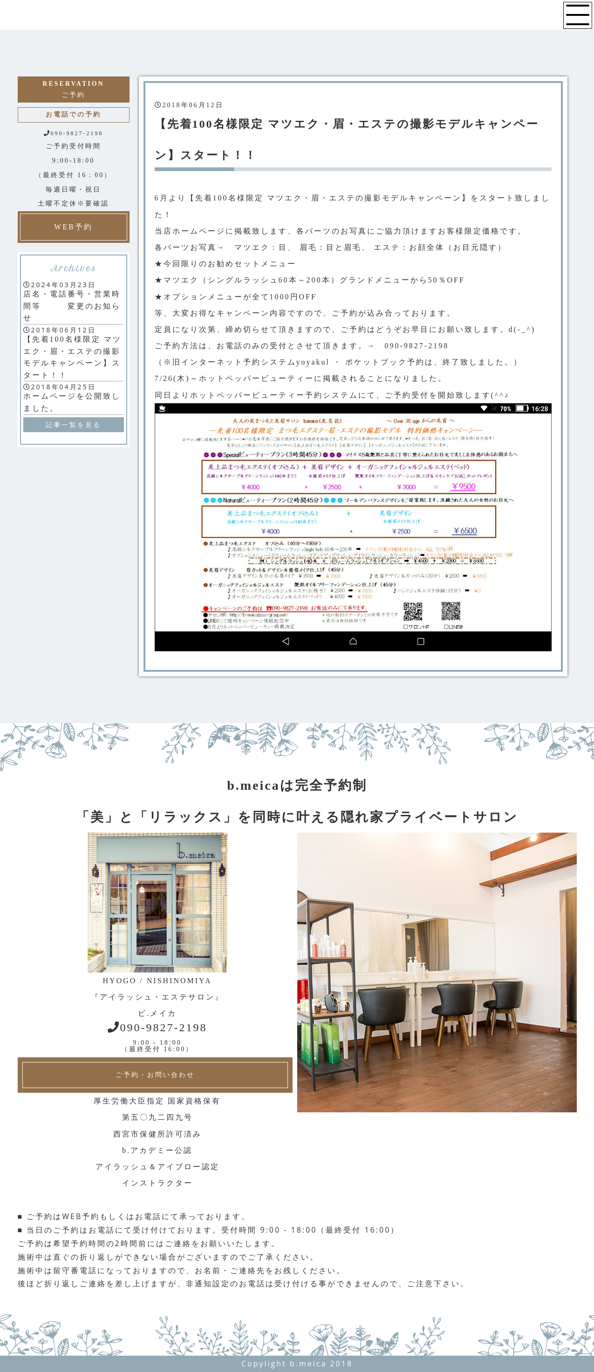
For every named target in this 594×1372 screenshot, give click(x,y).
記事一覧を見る (73, 424)
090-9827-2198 (157, 1027)
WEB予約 (73, 227)
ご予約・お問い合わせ (155, 1074)
